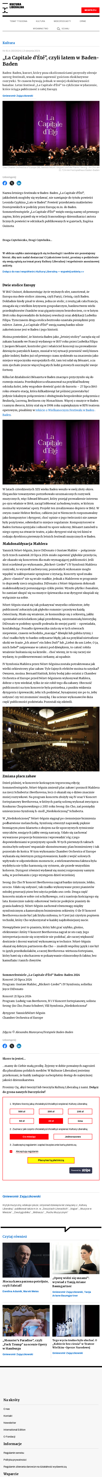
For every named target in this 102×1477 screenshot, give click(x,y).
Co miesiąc (29, 1136)
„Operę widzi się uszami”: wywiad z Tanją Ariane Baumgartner (70, 1282)
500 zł (21, 1111)
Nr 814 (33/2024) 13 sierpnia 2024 (21, 50)
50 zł (22, 1121)
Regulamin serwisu (13, 1453)
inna (80, 1121)
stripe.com (80, 1170)
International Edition (14, 1429)
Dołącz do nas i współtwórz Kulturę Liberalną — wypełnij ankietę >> (44, 271)
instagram (45, 1392)
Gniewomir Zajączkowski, (68, 1292)
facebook (22, 1392)
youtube (34, 1392)
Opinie (83, 21)
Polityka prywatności (14, 1459)
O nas (6, 1409)
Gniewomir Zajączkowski (18, 95)
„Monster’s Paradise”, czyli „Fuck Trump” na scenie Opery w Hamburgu (25, 1344)
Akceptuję (27, 1151)
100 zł (80, 1111)
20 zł (51, 1121)
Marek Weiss (31, 1291)
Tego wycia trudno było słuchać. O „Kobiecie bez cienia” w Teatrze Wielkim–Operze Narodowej (74, 1344)
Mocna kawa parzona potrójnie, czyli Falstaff (26, 1283)
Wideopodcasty (62, 21)
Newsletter (9, 1422)
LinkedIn (19, 183)
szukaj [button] (65, 29)
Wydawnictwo (40, 29)
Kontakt (7, 1416)
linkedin (68, 1392)
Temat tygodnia (18, 21)
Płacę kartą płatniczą (51, 1160)
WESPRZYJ (90, 10)
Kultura (40, 21)
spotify (79, 1392)
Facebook (5, 183)
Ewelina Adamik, (13, 1291)
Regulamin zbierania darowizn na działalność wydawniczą (35, 1466)
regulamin (33, 1151)
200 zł (51, 1111)
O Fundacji (9, 1436)
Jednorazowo (73, 1136)
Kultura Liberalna (13, 8)
